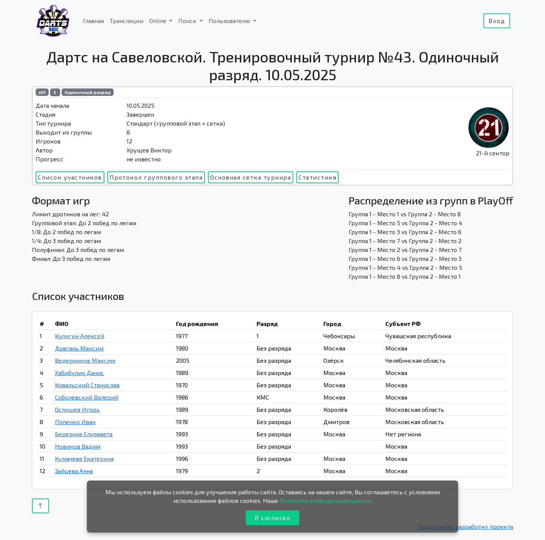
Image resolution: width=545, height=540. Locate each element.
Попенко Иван (75, 421)
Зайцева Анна (74, 470)
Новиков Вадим (77, 446)
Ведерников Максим (85, 360)
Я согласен (272, 517)
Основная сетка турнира (250, 177)
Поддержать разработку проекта (465, 526)
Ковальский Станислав (87, 384)
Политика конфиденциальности (325, 500)
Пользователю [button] (230, 20)
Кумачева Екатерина (84, 458)
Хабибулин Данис (79, 372)
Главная (93, 20)
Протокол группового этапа (156, 177)
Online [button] (158, 20)
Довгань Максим (79, 348)
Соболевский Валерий (86, 397)
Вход (497, 20)
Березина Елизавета (83, 433)
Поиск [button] (188, 20)
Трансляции (126, 20)
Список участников (70, 177)
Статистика (317, 177)
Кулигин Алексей (79, 335)
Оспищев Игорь (77, 409)
